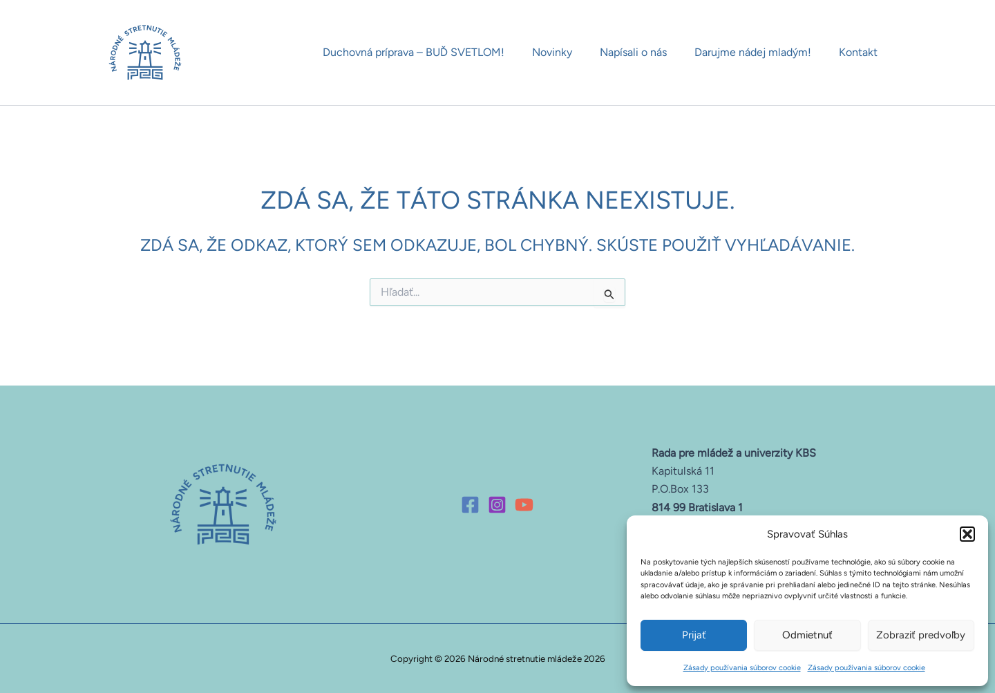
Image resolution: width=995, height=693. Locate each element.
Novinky (571, 52)
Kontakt (861, 52)
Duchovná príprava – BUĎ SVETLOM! (438, 52)
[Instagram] (497, 503)
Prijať (694, 635)
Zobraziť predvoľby (920, 635)
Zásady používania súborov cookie (742, 667)
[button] (967, 534)
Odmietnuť (807, 635)
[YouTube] (524, 503)
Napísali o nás (647, 52)
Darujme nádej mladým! (761, 52)
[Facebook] (470, 503)
